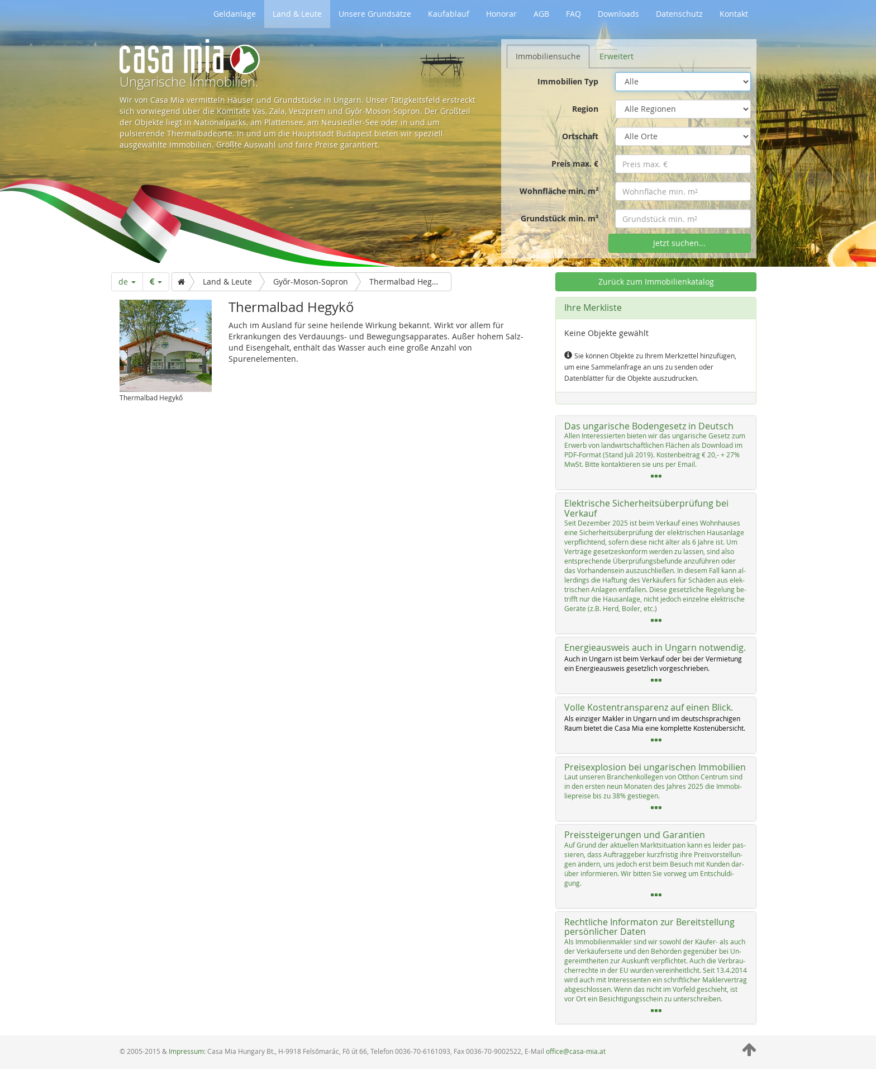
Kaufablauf (448, 13)
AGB (541, 13)
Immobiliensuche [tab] (548, 56)
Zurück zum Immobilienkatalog (656, 281)
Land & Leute (297, 13)
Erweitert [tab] (616, 56)
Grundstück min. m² (559, 218)
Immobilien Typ (567, 81)
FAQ (573, 13)
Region (585, 108)
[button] (656, 453)
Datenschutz (679, 13)
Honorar (501, 13)
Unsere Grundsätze (375, 13)
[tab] (656, 453)
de (127, 281)
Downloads (618, 13)
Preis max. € (574, 163)
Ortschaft (580, 136)
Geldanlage (234, 13)
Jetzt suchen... (679, 243)
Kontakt (734, 13)
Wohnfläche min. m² (559, 191)
